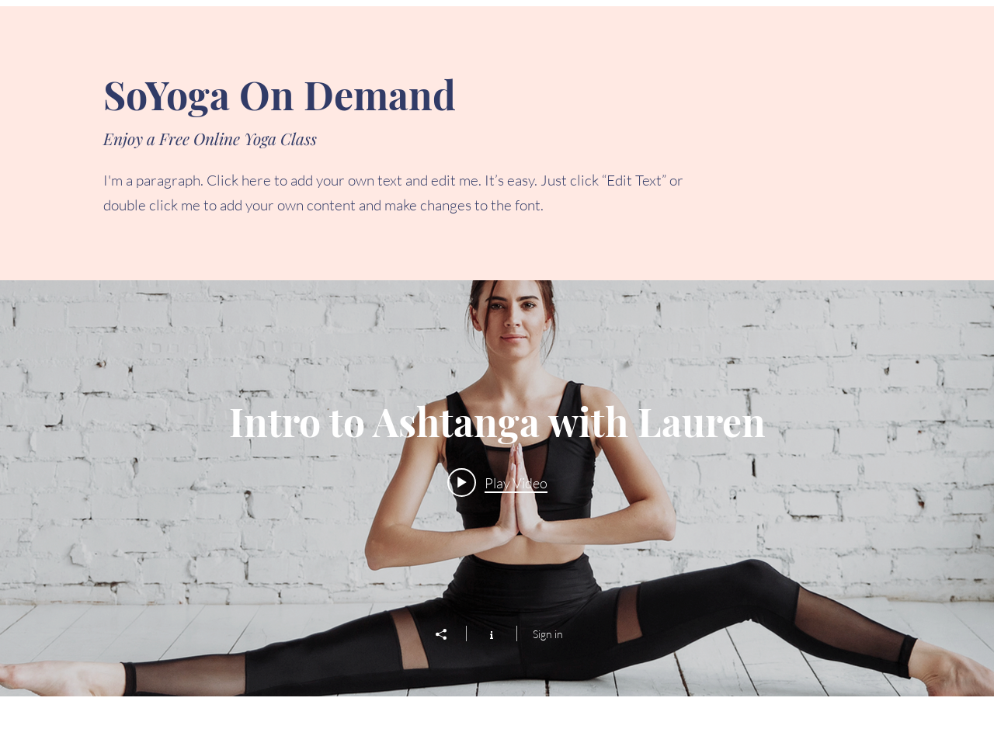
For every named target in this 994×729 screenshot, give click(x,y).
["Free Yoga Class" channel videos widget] (497, 488)
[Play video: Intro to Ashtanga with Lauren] (497, 482)
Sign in (548, 633)
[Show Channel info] (491, 633)
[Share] (449, 634)
